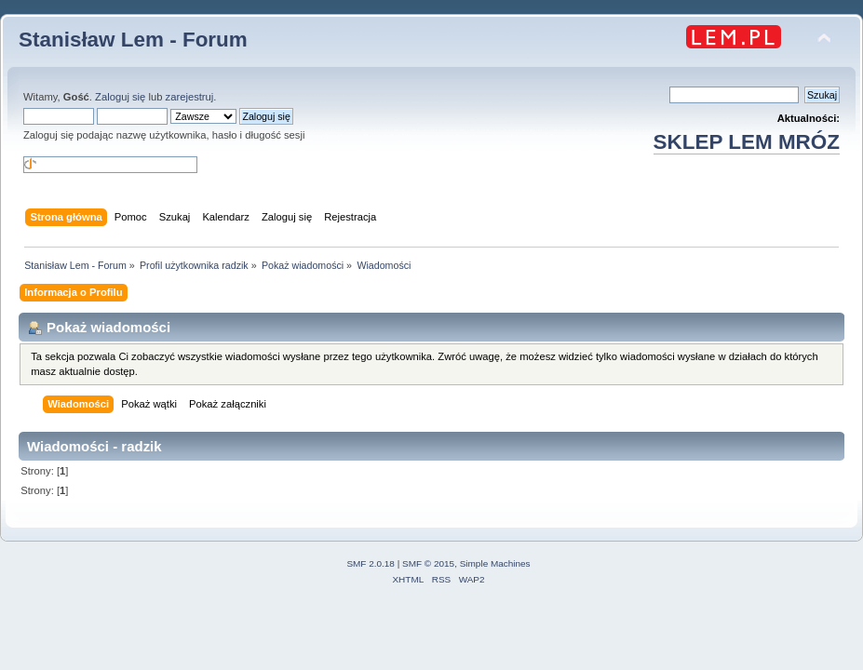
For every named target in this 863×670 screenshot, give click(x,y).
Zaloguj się (120, 96)
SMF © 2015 (428, 563)
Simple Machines (495, 563)
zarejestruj (190, 96)
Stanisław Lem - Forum (133, 39)
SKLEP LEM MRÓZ (747, 142)
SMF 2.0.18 (370, 563)
